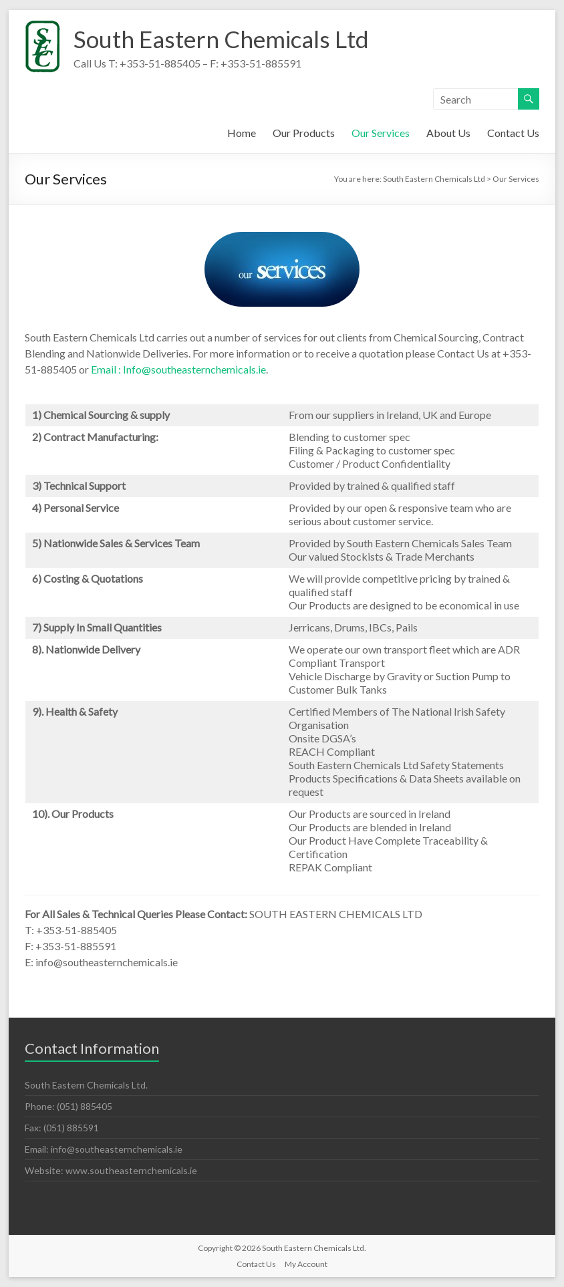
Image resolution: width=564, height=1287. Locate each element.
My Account (306, 1264)
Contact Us (513, 132)
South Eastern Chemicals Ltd (225, 38)
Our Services (380, 132)
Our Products (304, 132)
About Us (448, 132)
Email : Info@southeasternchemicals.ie (178, 369)
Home (241, 132)
